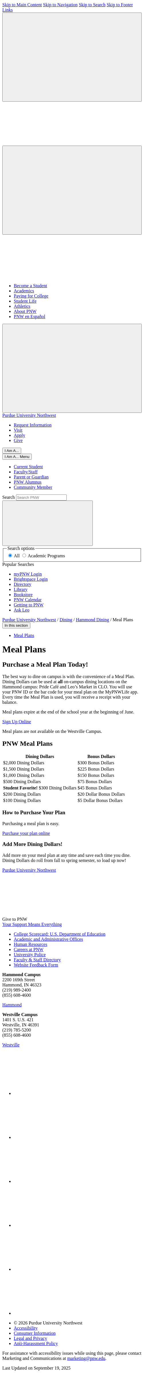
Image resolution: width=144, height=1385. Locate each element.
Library (20, 589)
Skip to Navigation (60, 4)
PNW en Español (29, 316)
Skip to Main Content (22, 4)
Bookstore (23, 594)
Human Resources (30, 944)
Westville (10, 1044)
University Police (30, 954)
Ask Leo (21, 610)
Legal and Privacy (30, 1338)
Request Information (33, 425)
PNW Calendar (28, 599)
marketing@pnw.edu (86, 1358)
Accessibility (26, 1328)
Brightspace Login (31, 579)
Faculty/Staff (26, 471)
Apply (19, 435)
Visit (18, 430)
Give (18, 440)
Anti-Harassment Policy (36, 1343)
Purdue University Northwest (29, 415)
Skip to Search (92, 4)
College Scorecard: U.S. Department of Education (59, 934)
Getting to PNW (29, 604)
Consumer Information (35, 1333)
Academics (24, 290)
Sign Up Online (16, 721)
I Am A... (12, 451)
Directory (22, 584)
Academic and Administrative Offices (48, 939)
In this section (16, 625)
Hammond (12, 1004)
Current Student (28, 466)
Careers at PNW (29, 949)
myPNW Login (28, 574)
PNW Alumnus (28, 482)
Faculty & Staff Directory (37, 959)
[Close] (17, 457)
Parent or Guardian (31, 477)
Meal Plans (24, 635)
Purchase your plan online (26, 833)
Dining (66, 619)
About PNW (25, 311)
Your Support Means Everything (32, 924)
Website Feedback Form (36, 964)
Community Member (33, 487)
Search (8, 497)
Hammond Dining (92, 619)
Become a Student (30, 285)
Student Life (25, 301)
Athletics (22, 306)
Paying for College (31, 296)
